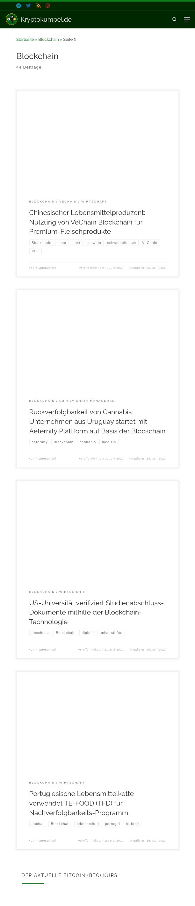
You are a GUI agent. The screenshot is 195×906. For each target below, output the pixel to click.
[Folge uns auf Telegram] (18, 6)
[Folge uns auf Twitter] (28, 6)
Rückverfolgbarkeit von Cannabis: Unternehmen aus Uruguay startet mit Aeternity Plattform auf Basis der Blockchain (97, 421)
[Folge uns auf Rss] (38, 6)
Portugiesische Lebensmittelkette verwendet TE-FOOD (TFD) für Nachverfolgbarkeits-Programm (81, 804)
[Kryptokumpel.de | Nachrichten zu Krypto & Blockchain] (11, 18)
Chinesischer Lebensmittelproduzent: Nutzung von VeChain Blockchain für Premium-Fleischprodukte (87, 222)
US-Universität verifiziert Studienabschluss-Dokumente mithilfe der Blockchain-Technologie (96, 613)
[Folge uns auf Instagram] (48, 6)
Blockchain (48, 39)
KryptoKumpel (45, 268)
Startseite (25, 39)
